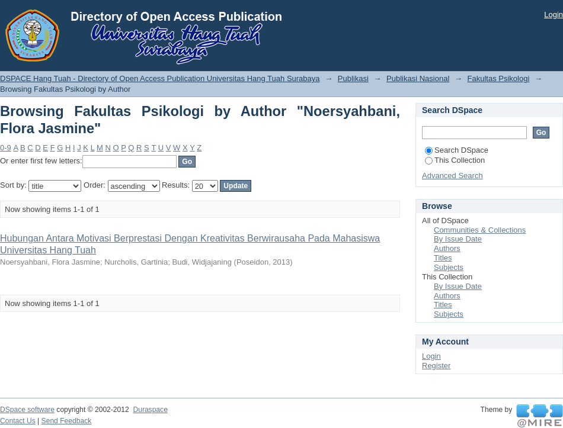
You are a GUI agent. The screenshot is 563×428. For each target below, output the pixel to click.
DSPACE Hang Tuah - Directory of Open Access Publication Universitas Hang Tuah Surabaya (160, 78)
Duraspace (150, 410)
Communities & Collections (480, 230)
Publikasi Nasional (417, 78)
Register (436, 365)
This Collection (455, 160)
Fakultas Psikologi (499, 78)
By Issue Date (458, 238)
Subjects (448, 267)
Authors (447, 248)
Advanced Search (452, 175)
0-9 (5, 147)
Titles (443, 257)
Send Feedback (66, 421)
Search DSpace (456, 150)
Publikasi (353, 78)
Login (553, 14)
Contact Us (18, 421)
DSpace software (27, 410)
